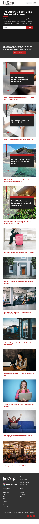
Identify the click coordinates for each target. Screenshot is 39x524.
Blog (4, 503)
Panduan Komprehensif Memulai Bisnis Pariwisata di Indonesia (17, 313)
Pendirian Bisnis (24, 479)
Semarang (22, 492)
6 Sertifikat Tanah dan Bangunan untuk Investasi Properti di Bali (17, 222)
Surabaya (22, 494)
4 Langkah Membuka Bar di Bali (15, 466)
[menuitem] (29, 3)
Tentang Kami (6, 492)
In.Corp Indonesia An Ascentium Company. (12, 512)
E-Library (5, 501)
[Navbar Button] (34, 3)
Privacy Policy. (31, 512)
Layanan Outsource (24, 482)
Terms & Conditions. (7, 514)
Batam (21, 496)
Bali (21, 491)
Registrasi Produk (24, 481)
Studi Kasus (5, 506)
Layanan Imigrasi (24, 484)
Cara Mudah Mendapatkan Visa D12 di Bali (18, 139)
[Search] (14, 27)
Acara (4, 494)
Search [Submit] (29, 27)
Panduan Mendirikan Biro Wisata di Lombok (19, 252)
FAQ (4, 504)
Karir (4, 496)
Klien (4, 491)
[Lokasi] (28, 489)
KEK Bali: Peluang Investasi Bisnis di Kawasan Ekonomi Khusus (16, 180)
